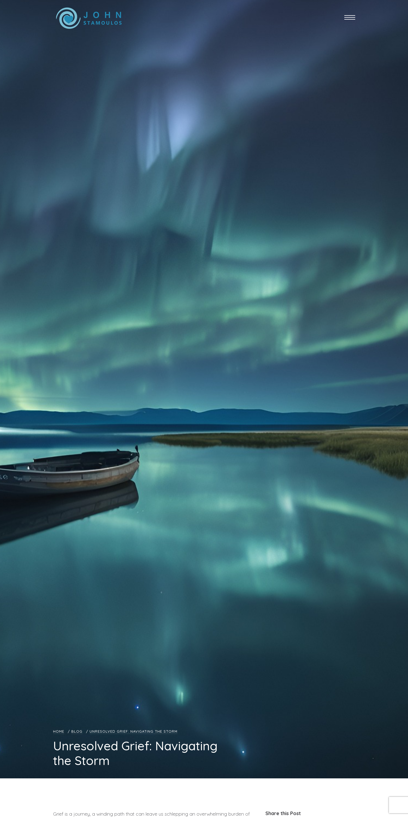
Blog (76, 731)
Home (58, 731)
